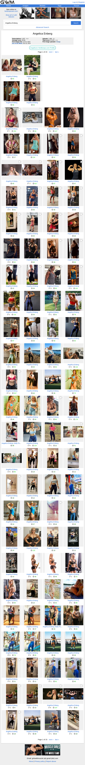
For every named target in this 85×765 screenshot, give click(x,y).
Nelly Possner (18, 443)
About (31, 761)
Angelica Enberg (11, 76)
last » (57, 52)
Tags (59, 6)
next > (51, 52)
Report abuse (51, 761)
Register (81, 2)
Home (8, 6)
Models (42, 6)
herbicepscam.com (11, 11)
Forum (76, 6)
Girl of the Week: (17, 43)
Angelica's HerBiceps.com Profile (42, 48)
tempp (58, 42)
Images (25, 6)
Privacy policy (40, 761)
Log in (75, 2)
